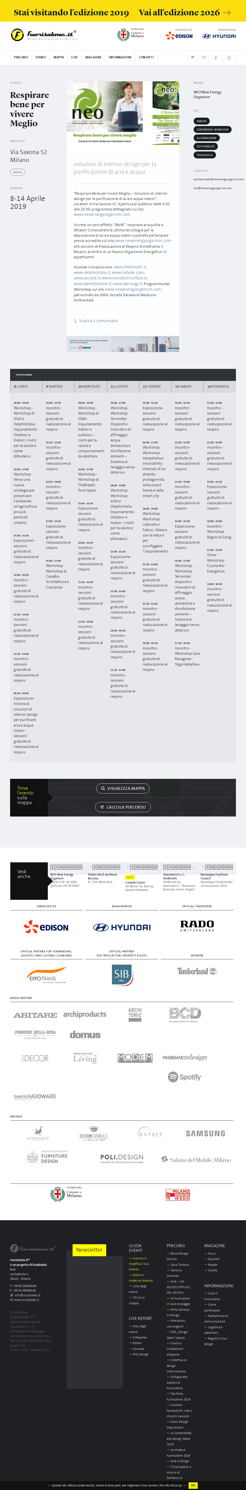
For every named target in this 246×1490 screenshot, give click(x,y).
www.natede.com (125, 272)
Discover (212, 1192)
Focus (210, 1187)
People (210, 1198)
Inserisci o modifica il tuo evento (139, 1197)
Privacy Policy (19, 1283)
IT (192, 57)
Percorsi (21, 57)
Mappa (59, 57)
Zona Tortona (178, 1198)
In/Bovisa (175, 1478)
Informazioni (120, 57)
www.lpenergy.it (88, 282)
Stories (211, 1203)
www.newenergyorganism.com (100, 214)
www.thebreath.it (129, 266)
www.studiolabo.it (26, 1233)
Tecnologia (205, 154)
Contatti (146, 57)
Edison (135, 1276)
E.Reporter (138, 1271)
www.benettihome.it (135, 277)
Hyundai (136, 1282)
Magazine (93, 57)
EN (204, 57)
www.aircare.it (154, 272)
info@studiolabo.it (27, 1228)
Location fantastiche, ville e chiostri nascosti (179, 1343)
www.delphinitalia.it (91, 272)
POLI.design (139, 1287)
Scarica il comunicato (94, 313)
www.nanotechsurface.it (95, 277)
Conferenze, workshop (212, 129)
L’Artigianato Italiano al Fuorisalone (177, 1315)
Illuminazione (207, 138)
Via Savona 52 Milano (32, 156)
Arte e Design (178, 1394)
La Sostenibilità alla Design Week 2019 (179, 1371)
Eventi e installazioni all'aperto (175, 1282)
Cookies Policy (40, 1283)
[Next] (174, 117)
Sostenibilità (206, 146)
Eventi (41, 57)
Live (74, 57)
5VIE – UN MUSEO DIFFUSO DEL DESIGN (178, 1220)
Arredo (202, 121)
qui (180, 1486)
